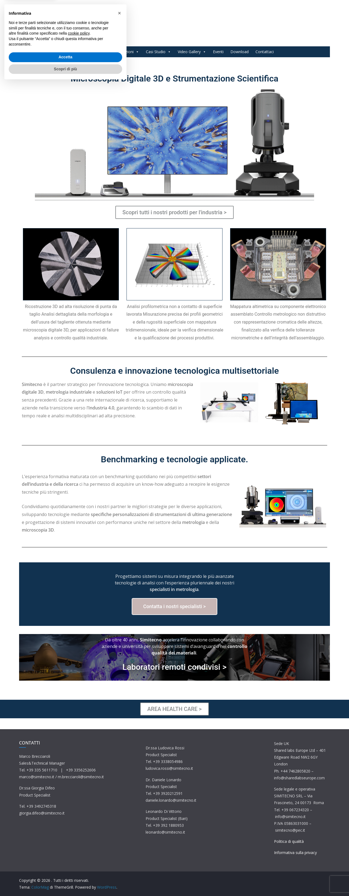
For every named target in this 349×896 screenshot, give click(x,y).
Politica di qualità (289, 841)
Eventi (218, 51)
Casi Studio (158, 51)
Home (73, 51)
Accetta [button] (66, 869)
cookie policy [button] (78, 845)
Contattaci (264, 51)
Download (239, 51)
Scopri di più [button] (65, 881)
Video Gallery (192, 51)
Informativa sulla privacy (295, 852)
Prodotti (96, 51)
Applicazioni (126, 51)
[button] (119, 825)
